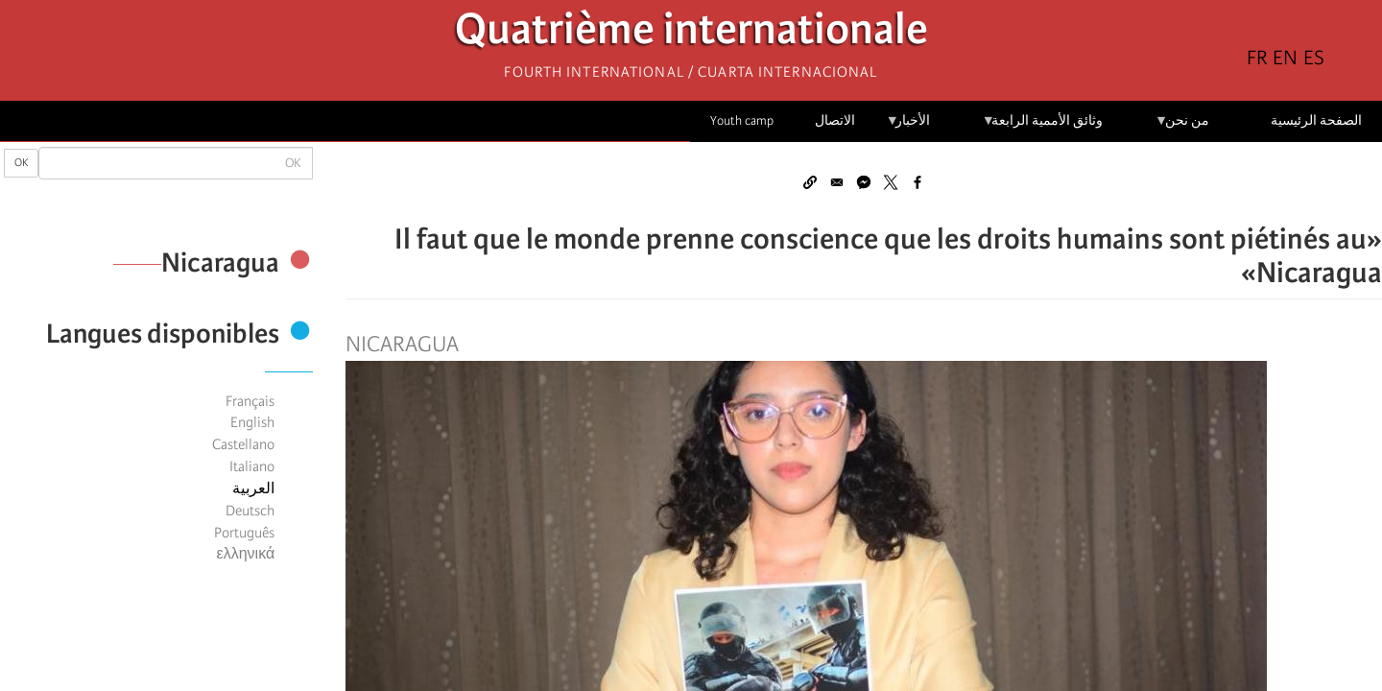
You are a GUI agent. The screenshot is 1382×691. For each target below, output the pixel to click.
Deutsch (250, 510)
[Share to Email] (836, 182)
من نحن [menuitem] (1182, 127)
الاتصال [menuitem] (835, 120)
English (252, 422)
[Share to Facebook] (917, 182)
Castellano (243, 444)
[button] (810, 182)
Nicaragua (402, 344)
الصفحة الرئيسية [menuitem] (1316, 120)
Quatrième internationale (691, 34)
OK (21, 162)
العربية (253, 488)
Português (244, 532)
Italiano (251, 466)
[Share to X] (890, 182)
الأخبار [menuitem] (908, 127)
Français (250, 401)
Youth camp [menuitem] (742, 120)
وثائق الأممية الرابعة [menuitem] (1043, 127)
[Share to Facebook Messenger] (863, 182)
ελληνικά (246, 553)
